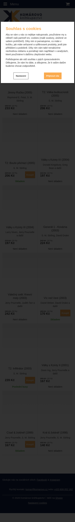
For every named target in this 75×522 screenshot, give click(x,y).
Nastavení (21, 76)
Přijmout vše (52, 76)
